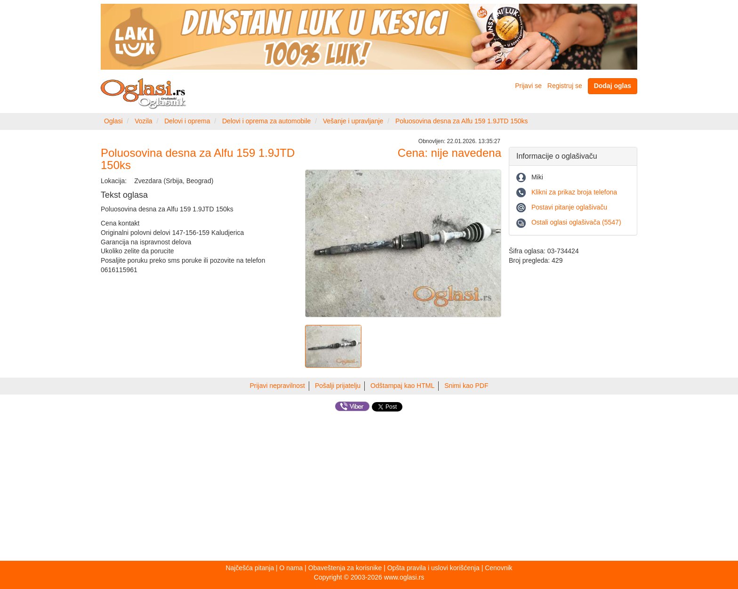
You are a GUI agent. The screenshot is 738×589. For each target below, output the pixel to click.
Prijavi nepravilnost (277, 385)
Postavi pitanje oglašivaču (569, 207)
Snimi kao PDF (466, 385)
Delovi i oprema (187, 121)
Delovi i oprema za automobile (266, 121)
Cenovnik (498, 568)
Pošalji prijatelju (338, 385)
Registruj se (564, 85)
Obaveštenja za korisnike (345, 568)
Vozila (143, 121)
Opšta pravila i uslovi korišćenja (433, 568)
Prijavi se (528, 85)
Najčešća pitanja (249, 568)
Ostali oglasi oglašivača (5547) (576, 222)
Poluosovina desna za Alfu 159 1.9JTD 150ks (461, 121)
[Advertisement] (369, 488)
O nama (291, 568)
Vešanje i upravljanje (353, 121)
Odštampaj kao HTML (402, 385)
